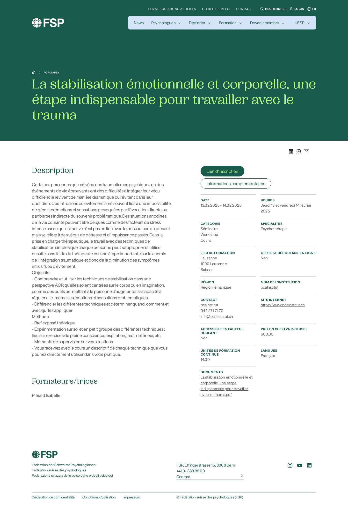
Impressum (131, 497)
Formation (228, 23)
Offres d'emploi (216, 8)
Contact (243, 8)
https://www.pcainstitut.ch (283, 305)
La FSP (298, 23)
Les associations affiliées (172, 8)
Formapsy (51, 72)
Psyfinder (197, 23)
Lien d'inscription (222, 171)
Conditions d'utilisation (99, 497)
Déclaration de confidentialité (53, 497)
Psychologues (163, 23)
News (139, 23)
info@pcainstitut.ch (217, 316)
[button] (273, 9)
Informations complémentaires (236, 183)
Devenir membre (264, 23)
